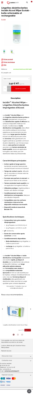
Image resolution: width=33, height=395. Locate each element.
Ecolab (3, 19)
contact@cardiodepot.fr (11, 371)
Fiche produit (8, 59)
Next (30, 308)
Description (15, 98)
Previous (2, 308)
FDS (5, 65)
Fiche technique (9, 62)
